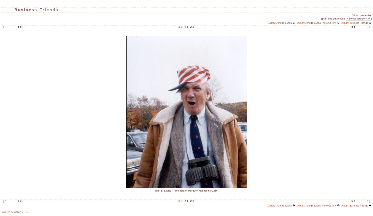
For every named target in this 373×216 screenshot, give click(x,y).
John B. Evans (285, 23)
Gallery (18, 212)
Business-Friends (360, 23)
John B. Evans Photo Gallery (322, 23)
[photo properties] (362, 15)
